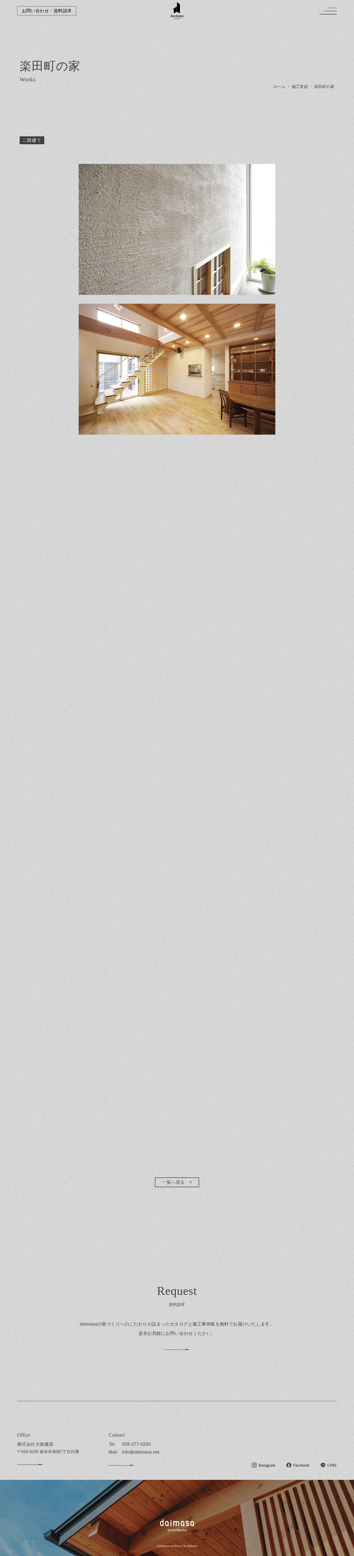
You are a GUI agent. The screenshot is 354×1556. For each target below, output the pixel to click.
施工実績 (300, 87)
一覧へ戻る (173, 1182)
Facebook (301, 1465)
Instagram (267, 1465)
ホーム (279, 87)
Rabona (192, 1546)
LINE (332, 1465)
